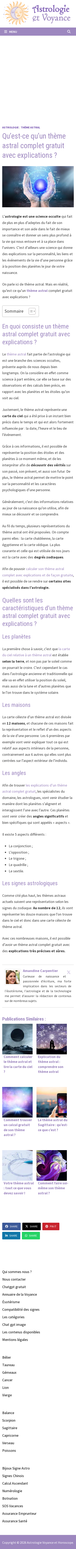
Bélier (6, 1357)
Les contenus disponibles (21, 1332)
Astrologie (10, 127)
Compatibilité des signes (21, 1309)
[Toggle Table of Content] (30, 311)
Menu (10, 32)
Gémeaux (9, 1372)
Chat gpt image (14, 1324)
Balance (8, 1412)
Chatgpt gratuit (14, 1286)
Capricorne (10, 1435)
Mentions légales (15, 1339)
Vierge (7, 1395)
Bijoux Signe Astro (16, 1468)
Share (11, 1226)
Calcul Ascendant (15, 1483)
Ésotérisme (11, 1302)
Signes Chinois (13, 1475)
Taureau (8, 1365)
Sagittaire (9, 1427)
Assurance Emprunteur (19, 1513)
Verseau (8, 1443)
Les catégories (13, 1317)
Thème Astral (30, 127)
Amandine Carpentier (40, 970)
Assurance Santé (14, 1521)
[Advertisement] (38, 76)
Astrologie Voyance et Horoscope (50, 1542)
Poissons (9, 1450)
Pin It (50, 1226)
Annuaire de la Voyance (19, 1294)
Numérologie (12, 1490)
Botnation (10, 1498)
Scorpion (8, 1420)
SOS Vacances (12, 1506)
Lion (5, 1387)
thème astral (37, 290)
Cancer (7, 1380)
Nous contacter (14, 1279)
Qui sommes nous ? (17, 1271)
